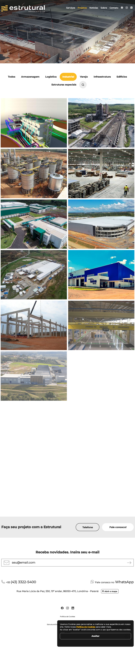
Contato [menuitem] (114, 8)
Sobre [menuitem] (104, 8)
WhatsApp (112, 582)
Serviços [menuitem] (70, 8)
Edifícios (122, 76)
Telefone (87, 527)
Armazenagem (30, 76)
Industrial (68, 76)
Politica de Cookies (85, 627)
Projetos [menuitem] (82, 8)
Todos (11, 76)
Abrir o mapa (109, 591)
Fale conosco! (117, 527)
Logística (51, 76)
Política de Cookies (67, 617)
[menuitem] (122, 8)
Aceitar (95, 636)
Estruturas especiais (63, 84)
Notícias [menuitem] (93, 8)
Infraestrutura (102, 76)
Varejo (84, 76)
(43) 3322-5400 (18, 582)
